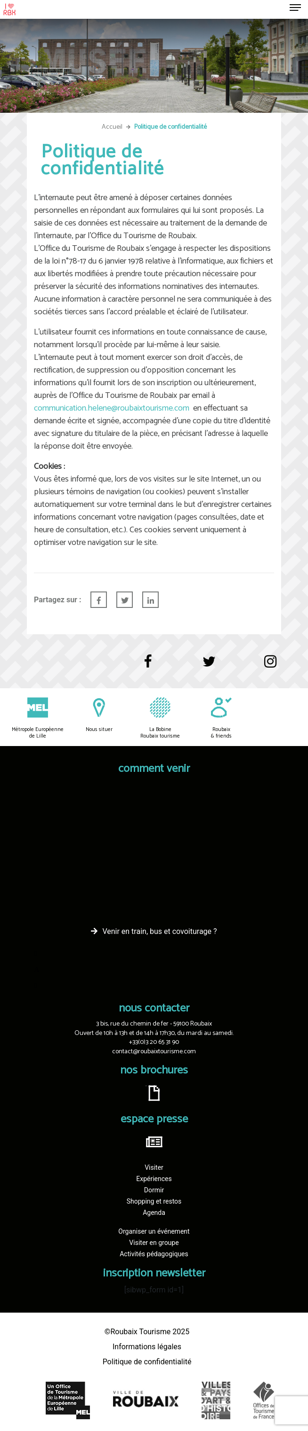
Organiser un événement (153, 1231)
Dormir (154, 1190)
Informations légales (147, 1346)
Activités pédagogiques (154, 1254)
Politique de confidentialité (147, 1361)
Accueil (112, 127)
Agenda (154, 1212)
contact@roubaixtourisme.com (154, 1051)
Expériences (153, 1178)
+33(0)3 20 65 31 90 (154, 1042)
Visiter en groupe (153, 1242)
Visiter (154, 1167)
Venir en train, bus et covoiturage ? (159, 931)
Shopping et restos (154, 1201)
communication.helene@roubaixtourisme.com (111, 408)
